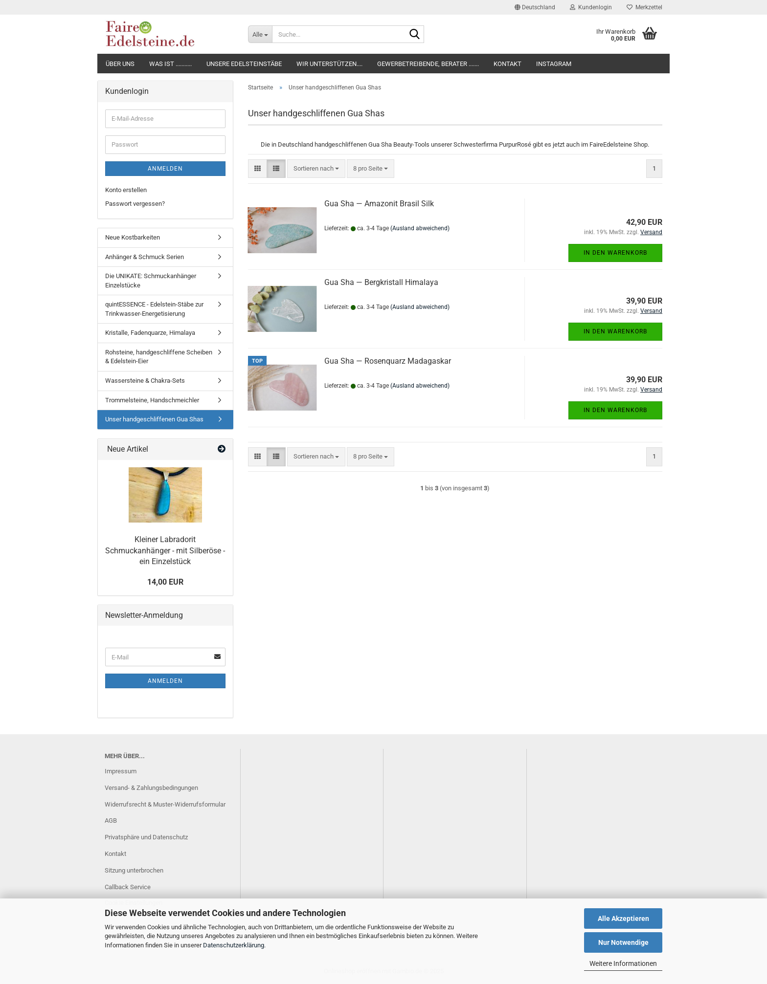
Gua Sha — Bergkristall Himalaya (381, 282)
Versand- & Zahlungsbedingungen (151, 787)
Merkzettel (644, 7)
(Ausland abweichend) (420, 228)
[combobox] (316, 168)
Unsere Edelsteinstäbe (244, 63)
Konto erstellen (126, 190)
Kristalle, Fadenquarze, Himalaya (150, 332)
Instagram (553, 63)
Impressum (120, 771)
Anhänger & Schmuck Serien (144, 257)
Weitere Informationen (623, 963)
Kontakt (507, 63)
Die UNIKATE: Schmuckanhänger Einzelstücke (150, 280)
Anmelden (165, 168)
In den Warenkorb (615, 252)
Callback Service (128, 887)
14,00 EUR (165, 582)
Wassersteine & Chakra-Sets (145, 380)
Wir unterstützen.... (329, 63)
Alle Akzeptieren (623, 918)
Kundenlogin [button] (591, 7)
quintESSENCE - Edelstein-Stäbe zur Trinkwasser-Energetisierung (154, 309)
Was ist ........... (170, 63)
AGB (111, 820)
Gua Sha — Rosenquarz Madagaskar (387, 361)
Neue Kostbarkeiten (132, 237)
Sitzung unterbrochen (134, 870)
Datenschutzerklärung (233, 945)
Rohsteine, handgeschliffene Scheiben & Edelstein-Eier (158, 357)
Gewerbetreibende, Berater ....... (428, 63)
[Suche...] (260, 34)
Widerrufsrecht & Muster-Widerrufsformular (165, 804)
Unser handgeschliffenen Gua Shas (154, 419)
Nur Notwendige (623, 942)
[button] (535, 7)
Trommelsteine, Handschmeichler (152, 400)
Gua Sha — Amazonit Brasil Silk (379, 203)
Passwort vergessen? (135, 203)
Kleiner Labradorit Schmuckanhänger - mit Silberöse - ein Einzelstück (165, 551)
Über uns (120, 63)
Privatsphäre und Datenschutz (146, 837)
